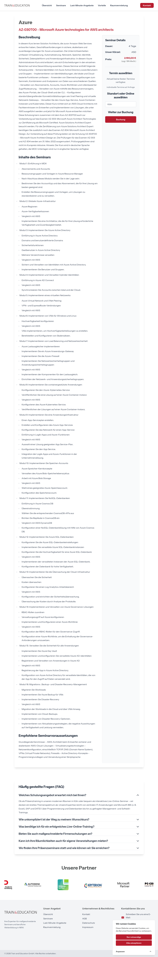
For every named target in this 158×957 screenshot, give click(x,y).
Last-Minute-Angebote (82, 5)
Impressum (87, 927)
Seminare (61, 5)
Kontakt (147, 5)
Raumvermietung (119, 5)
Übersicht (47, 5)
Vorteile (102, 5)
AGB (84, 918)
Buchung (120, 119)
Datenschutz (88, 922)
